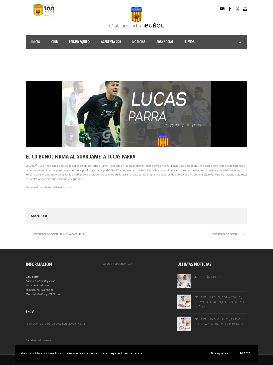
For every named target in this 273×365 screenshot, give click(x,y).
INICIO (35, 41)
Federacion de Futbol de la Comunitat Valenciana (55, 323)
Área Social (164, 41)
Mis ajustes (219, 353)
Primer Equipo (79, 41)
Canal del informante (38, 340)
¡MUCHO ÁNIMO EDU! (208, 277)
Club (54, 41)
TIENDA (190, 41)
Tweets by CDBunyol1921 (117, 263)
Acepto (245, 353)
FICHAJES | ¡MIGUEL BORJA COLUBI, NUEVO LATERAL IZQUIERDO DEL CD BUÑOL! (219, 302)
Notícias (138, 41)
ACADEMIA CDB (111, 41)
